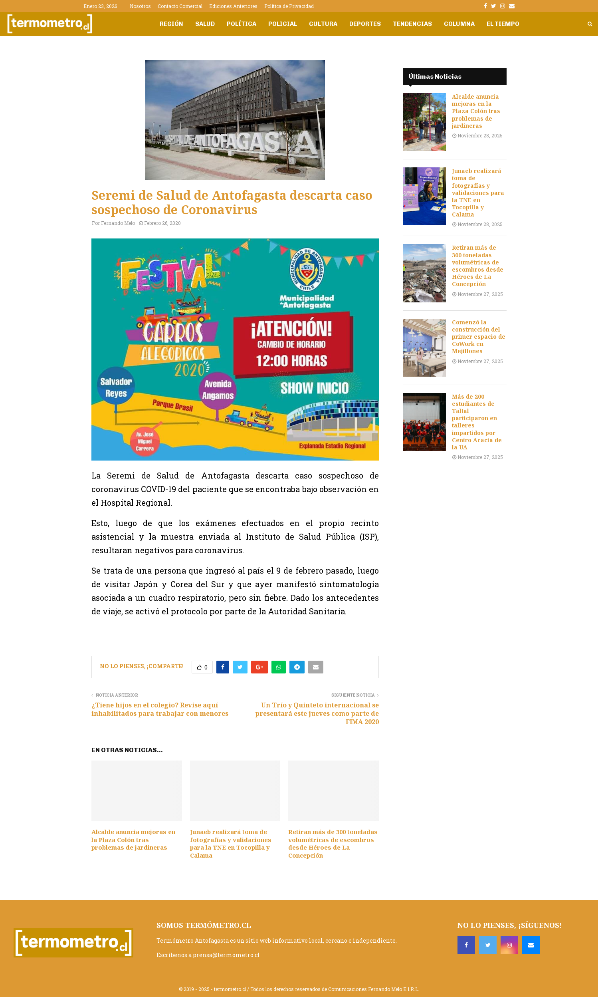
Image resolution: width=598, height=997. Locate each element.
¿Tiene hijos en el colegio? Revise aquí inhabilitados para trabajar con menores (159, 709)
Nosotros (140, 6)
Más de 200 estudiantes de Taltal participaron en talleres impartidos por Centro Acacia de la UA (477, 422)
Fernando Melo (118, 223)
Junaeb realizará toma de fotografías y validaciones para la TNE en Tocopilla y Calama (230, 843)
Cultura (323, 24)
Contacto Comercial (180, 6)
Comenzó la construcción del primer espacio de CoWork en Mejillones (478, 336)
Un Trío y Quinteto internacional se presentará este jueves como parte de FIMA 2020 (317, 714)
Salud (205, 24)
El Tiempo (503, 24)
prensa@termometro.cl (226, 955)
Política (241, 24)
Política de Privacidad (289, 6)
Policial (282, 24)
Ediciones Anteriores (233, 6)
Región (171, 24)
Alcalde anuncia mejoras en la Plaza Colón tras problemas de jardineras (133, 839)
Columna (459, 24)
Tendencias (412, 24)
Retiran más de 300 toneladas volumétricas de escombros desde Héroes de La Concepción (333, 843)
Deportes (365, 24)
